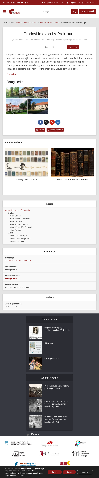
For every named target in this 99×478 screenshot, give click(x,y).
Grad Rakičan (15, 230)
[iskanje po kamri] (56, 11)
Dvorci (10, 233)
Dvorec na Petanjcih (18, 235)
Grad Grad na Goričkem (20, 218)
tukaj (22, 475)
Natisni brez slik (55, 129)
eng (66, 2)
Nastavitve (85, 472)
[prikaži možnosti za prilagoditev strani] (50, 2)
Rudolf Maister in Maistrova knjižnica (72, 179)
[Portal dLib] (18, 454)
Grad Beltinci (15, 216)
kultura (8, 260)
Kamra (35, 434)
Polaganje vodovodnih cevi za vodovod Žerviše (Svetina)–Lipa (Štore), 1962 (56, 404)
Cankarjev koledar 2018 (26, 179)
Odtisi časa (48, 343)
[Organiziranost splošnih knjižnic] (49, 443)
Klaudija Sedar (11, 278)
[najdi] (74, 11)
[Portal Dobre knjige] (26, 464)
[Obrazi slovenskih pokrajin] (81, 454)
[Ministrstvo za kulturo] (18, 443)
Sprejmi (55, 472)
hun (74, 2)
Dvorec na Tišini (17, 241)
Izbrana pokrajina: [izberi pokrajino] (15, 2)
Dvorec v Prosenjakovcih (20, 238)
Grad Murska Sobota (19, 224)
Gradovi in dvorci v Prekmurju (17, 210)
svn (62, 2)
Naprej (72, 47)
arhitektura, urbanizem (21, 260)
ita (71, 2)
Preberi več (12, 74)
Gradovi (11, 213)
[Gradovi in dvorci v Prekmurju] (27, 100)
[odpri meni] (4, 12)
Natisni (40, 129)
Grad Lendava (16, 221)
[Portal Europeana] (81, 443)
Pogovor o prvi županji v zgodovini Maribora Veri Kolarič (56, 329)
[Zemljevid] (87, 11)
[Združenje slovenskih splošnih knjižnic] (49, 453)
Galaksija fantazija (51, 359)
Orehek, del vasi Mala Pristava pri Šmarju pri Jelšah (56, 387)
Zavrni (69, 472)
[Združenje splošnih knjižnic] (65, 464)
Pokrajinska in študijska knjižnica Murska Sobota (68, 40)
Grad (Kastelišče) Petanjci (21, 227)
